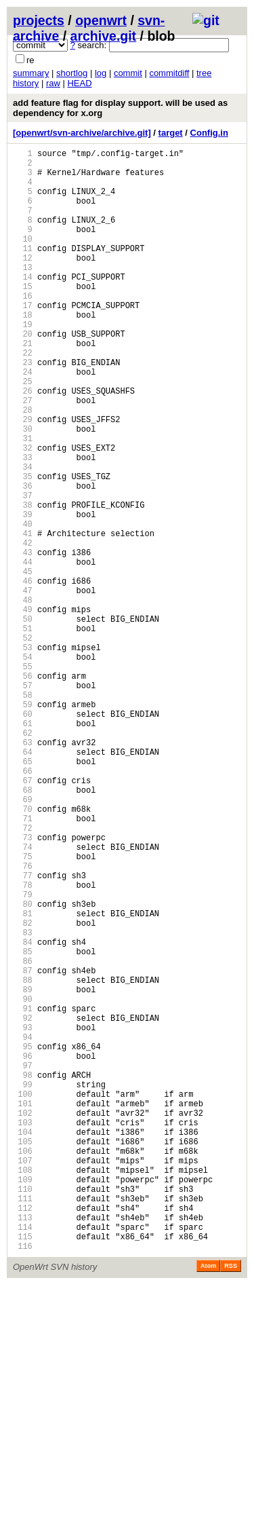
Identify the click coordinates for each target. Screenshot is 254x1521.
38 (23, 582)
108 (23, 1389)
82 (23, 1089)
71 (23, 963)
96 (23, 1251)
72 (23, 974)
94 (23, 1228)
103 (23, 1332)
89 (23, 1170)
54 (23, 766)
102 (23, 1320)
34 (23, 536)
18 (23, 351)
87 (23, 1147)
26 (23, 443)
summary (31, 73)
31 (23, 501)
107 (23, 1378)
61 (23, 847)
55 (23, 778)
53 (23, 755)
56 (23, 789)
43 (23, 639)
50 (23, 720)
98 (23, 1274)
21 (23, 386)
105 (23, 1355)
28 (23, 466)
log (100, 73)
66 (23, 905)
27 (23, 455)
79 (23, 1055)
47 (23, 686)
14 (23, 305)
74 (23, 997)
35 (23, 547)
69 (23, 939)
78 (23, 1043)
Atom (208, 1502)
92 (23, 1205)
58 (23, 813)
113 (23, 1447)
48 (23, 697)
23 (23, 409)
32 (23, 513)
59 (23, 824)
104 (23, 1343)
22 (23, 397)
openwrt (101, 20)
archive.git (103, 36)
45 (23, 663)
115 (23, 1470)
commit (128, 73)
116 (23, 1482)
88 (23, 1159)
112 (23, 1436)
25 (23, 432)
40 (23, 605)
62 (23, 859)
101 (23, 1309)
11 (23, 270)
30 (23, 489)
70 (23, 951)
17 (23, 339)
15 (23, 316)
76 (23, 1020)
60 (23, 836)
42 (23, 628)
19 (23, 363)
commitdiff (169, 73)
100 (23, 1297)
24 (23, 420)
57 (23, 801)
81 (23, 1078)
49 (23, 709)
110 (23, 1413)
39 (23, 593)
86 (23, 1136)
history (26, 83)
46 (23, 674)
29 (23, 478)
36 (23, 559)
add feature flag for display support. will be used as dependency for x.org (120, 108)
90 (23, 1182)
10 (23, 259)
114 (23, 1459)
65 (23, 893)
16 (23, 328)
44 (23, 651)
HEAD (79, 83)
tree (203, 73)
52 (23, 743)
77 (23, 1032)
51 (23, 732)
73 (23, 986)
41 (23, 616)
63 (23, 870)
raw (53, 83)
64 (23, 882)
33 (23, 524)
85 (23, 1124)
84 (23, 1113)
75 (23, 1009)
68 (23, 928)
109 (23, 1401)
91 (23, 1193)
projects (38, 20)
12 (23, 282)
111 (23, 1424)
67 (23, 916)
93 (23, 1216)
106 (23, 1366)
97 (23, 1263)
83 (23, 1101)
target (170, 133)
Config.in (209, 133)
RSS (230, 1502)
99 (23, 1286)
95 (23, 1239)
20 (23, 374)
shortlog (71, 73)
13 (23, 293)
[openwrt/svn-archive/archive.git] (82, 133)
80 (23, 1066)
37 (23, 570)
